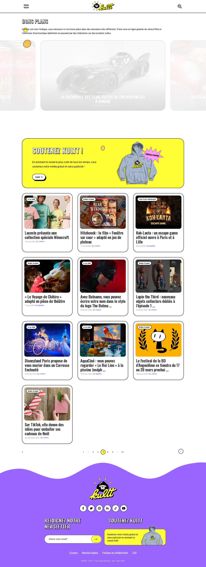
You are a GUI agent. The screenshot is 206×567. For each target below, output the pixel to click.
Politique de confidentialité (115, 552)
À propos (73, 552)
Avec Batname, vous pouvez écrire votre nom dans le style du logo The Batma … (102, 301)
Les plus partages (147, 199)
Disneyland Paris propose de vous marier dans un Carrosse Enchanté (47, 365)
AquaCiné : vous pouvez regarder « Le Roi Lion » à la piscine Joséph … (101, 365)
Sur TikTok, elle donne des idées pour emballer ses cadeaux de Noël (44, 429)
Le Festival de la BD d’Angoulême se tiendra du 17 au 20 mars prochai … (157, 365)
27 (122, 452)
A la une (31, 199)
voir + (38, 177)
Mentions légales (90, 552)
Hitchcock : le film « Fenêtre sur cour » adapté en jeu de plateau (101, 237)
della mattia (120, 561)
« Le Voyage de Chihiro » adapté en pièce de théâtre (45, 299)
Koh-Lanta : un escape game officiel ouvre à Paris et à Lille (157, 237)
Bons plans (88, 199)
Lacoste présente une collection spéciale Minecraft (47, 235)
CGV (134, 552)
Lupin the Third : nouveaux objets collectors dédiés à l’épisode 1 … (155, 301)
